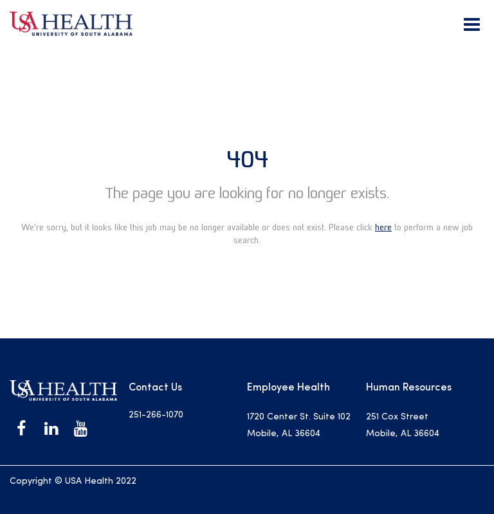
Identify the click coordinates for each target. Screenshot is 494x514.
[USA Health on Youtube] (80, 428)
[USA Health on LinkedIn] (50, 428)
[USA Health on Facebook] (21, 428)
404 (247, 159)
